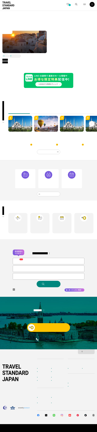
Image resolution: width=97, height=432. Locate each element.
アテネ (6, 56)
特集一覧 (55, 377)
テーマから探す (44, 377)
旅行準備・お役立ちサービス (44, 404)
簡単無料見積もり (75, 383)
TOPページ (42, 368)
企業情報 (72, 368)
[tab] (41, 112)
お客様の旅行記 (58, 380)
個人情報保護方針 (73, 428)
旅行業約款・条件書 (88, 428)
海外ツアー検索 (58, 368)
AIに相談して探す (44, 371)
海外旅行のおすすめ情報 (44, 382)
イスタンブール (15, 56)
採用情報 (86, 368)
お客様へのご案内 (44, 397)
